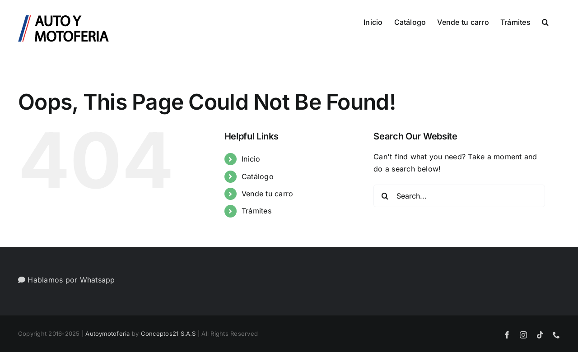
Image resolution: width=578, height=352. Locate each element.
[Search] (384, 196)
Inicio (251, 158)
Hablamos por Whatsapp (66, 279)
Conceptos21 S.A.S (168, 333)
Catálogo (258, 176)
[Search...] (459, 196)
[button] (545, 21)
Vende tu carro (267, 193)
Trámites (256, 210)
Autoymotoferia (107, 333)
